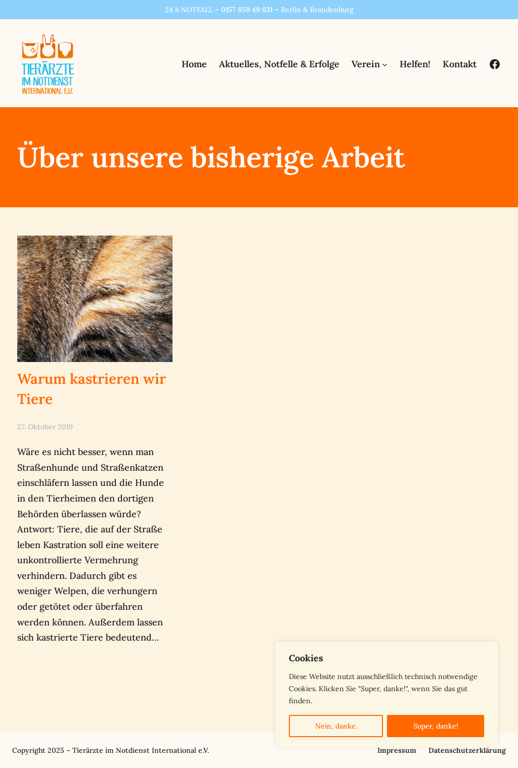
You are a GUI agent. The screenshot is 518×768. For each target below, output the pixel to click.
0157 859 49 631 (247, 9)
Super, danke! (435, 726)
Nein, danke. (336, 726)
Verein (366, 64)
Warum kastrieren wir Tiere (91, 389)
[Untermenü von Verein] (384, 64)
